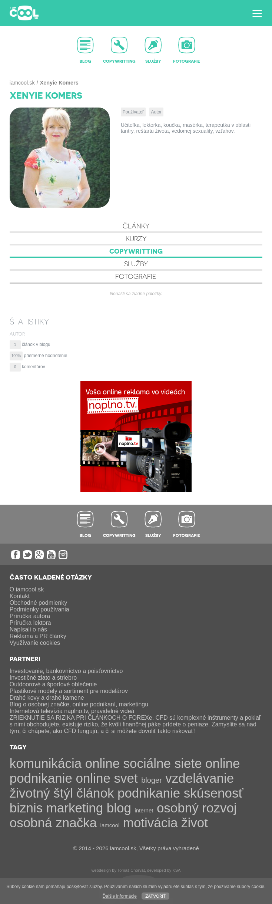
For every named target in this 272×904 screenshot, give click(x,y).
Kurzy (136, 238)
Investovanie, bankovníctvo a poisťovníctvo (66, 671)
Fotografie (135, 276)
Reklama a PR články (38, 636)
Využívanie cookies (35, 643)
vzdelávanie (199, 778)
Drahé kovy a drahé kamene (47, 698)
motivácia (150, 822)
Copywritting (136, 251)
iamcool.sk (22, 83)
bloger (151, 780)
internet (144, 810)
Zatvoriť (155, 895)
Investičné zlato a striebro (43, 677)
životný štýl (41, 793)
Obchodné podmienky (38, 603)
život (194, 822)
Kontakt (20, 596)
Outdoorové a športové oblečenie (53, 684)
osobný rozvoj (197, 808)
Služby (136, 263)
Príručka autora (30, 616)
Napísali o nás (28, 629)
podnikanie (148, 793)
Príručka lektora (30, 623)
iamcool (110, 825)
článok (95, 793)
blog (119, 808)
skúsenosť (213, 793)
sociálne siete (162, 763)
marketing (74, 808)
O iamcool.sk (27, 589)
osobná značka (53, 822)
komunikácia (46, 763)
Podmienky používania (39, 609)
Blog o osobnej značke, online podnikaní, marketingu (79, 704)
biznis (26, 808)
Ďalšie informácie (120, 896)
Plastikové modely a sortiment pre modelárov (69, 691)
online (102, 763)
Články (136, 226)
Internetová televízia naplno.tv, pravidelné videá (72, 711)
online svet (106, 778)
